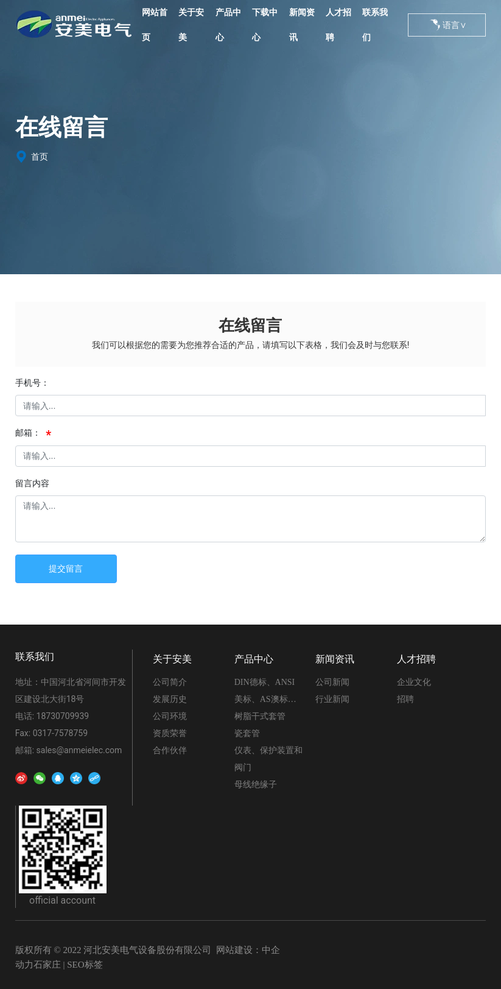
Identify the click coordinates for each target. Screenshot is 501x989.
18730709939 (63, 716)
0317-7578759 (60, 733)
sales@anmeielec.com (79, 750)
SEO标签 (84, 965)
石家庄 (47, 965)
